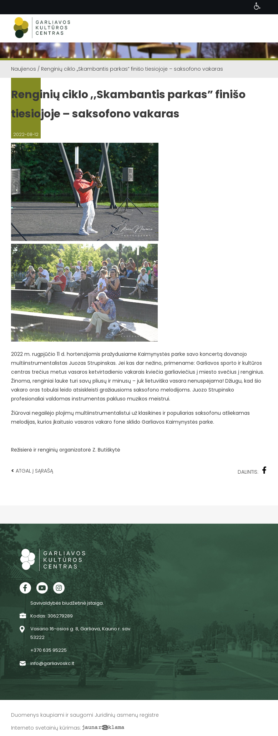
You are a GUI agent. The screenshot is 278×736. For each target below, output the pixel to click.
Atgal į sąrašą (32, 471)
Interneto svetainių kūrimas (45, 727)
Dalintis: (252, 471)
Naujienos (23, 68)
